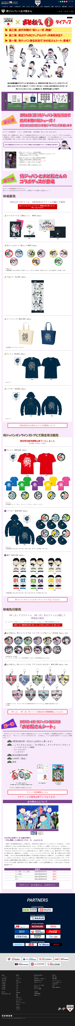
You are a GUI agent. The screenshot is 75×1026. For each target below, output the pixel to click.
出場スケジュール (37, 982)
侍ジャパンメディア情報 (39, 985)
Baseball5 (18, 992)
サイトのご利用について (57, 982)
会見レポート (18, 1001)
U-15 (17, 987)
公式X (53, 985)
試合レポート (18, 997)
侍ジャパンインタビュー (21, 1002)
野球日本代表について (38, 980)
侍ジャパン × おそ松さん (19, 11)
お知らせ (18, 1004)
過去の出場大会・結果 (6, 993)
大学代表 (3, 982)
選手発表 (18, 1007)
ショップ (18, 1009)
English (72, 1)
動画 (17, 995)
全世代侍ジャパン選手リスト (40, 978)
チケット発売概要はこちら (37, 792)
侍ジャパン (36, 977)
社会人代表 (4, 978)
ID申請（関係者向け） (56, 987)
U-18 (17, 985)
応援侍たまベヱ (37, 987)
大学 (17, 983)
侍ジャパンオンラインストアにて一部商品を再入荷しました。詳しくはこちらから (37, 206)
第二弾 (66, 11)
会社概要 (36, 991)
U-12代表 (3, 987)
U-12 (17, 989)
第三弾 (72, 11)
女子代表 (3, 989)
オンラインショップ (56, 980)
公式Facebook (55, 983)
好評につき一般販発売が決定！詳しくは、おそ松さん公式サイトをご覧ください (37, 625)
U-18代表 (3, 983)
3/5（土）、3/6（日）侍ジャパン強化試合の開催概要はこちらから (37, 712)
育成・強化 (54, 977)
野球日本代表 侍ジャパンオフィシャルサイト (10, 2)
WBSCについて (37, 995)
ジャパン (18, 977)
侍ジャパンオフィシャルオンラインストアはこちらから (37, 600)
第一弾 (60, 11)
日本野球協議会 (37, 993)
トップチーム (4, 977)
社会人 (17, 980)
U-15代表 (3, 985)
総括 (17, 994)
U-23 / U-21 (4, 980)
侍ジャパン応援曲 (37, 988)
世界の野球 (54, 978)
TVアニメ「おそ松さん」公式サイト (37, 885)
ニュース (18, 1006)
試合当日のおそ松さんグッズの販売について (37, 425)
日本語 (69, 1)
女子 (17, 990)
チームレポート (19, 999)
